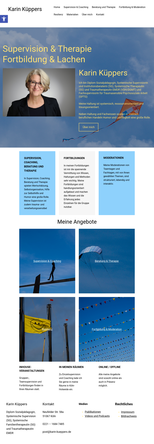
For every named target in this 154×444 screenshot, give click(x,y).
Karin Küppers (25, 9)
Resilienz (47, 329)
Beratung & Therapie (107, 261)
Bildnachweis (129, 416)
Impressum (127, 411)
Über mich (88, 127)
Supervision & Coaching (47, 261)
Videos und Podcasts (97, 416)
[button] (4, 19)
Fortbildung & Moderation (107, 329)
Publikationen (93, 411)
